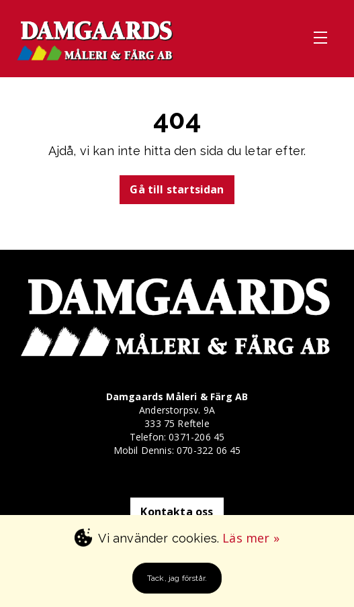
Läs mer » (250, 538)
